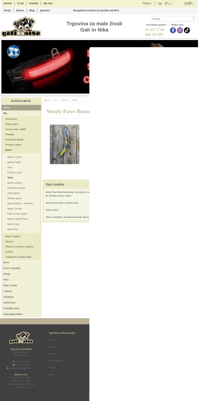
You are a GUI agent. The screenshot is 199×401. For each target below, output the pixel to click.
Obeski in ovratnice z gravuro (19, 246)
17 (191, 91)
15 (183, 91)
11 (167, 91)
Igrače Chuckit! (14, 208)
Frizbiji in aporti (14, 172)
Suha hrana (11, 119)
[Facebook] (173, 30)
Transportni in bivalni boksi (18, 257)
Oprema (9, 241)
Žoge (9, 167)
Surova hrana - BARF (15, 129)
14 (179, 91)
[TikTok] (187, 30)
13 (175, 91)
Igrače (8, 150)
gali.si (47, 100)
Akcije (7, 10)
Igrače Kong (13, 224)
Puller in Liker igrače (17, 213)
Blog (32, 10)
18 (195, 91)
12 (171, 91)
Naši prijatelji (55, 360)
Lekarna (7, 291)
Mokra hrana (11, 124)
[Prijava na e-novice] (194, 343)
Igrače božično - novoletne (20, 203)
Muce (6, 262)
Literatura (8, 297)
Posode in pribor (13, 145)
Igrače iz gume (14, 157)
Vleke (10, 177)
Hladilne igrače (14, 198)
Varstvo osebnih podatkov (110, 346)
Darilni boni (9, 302)
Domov (8, 3)
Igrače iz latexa (14, 183)
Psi (5, 113)
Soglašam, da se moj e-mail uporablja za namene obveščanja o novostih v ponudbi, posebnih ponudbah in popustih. (171, 356)
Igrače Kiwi (12, 229)
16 (187, 91)
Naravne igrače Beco (17, 219)
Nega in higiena (12, 236)
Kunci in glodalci (12, 268)
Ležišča (9, 252)
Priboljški (9, 134)
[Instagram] (180, 30)
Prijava (147, 3)
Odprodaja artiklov (13, 314)
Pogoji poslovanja (106, 340)
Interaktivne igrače (16, 188)
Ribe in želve (10, 285)
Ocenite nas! (108, 373)
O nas (20, 3)
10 (163, 91)
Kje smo (48, 3)
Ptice (6, 279)
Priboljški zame (11, 308)
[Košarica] (176, 3)
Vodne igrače (13, 193)
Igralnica (45, 10)
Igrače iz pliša (14, 162)
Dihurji (6, 274)
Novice (20, 10)
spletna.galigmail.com (22, 368)
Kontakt (33, 3)
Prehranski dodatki (14, 139)
